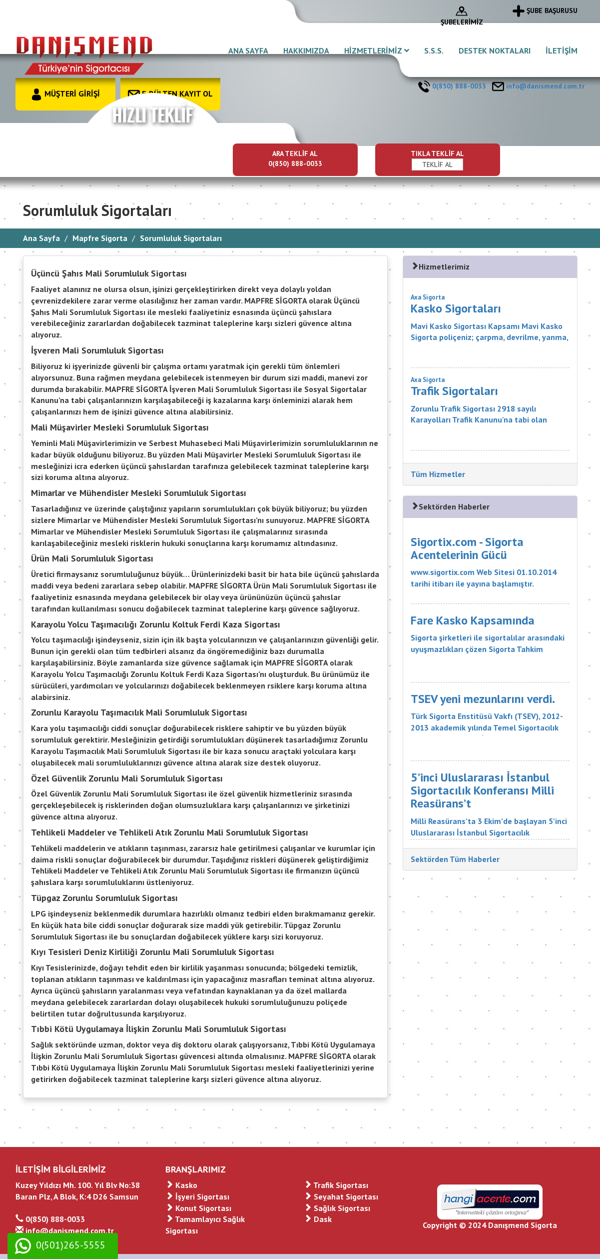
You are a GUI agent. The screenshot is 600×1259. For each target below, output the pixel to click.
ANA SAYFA (248, 51)
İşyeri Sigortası (197, 1197)
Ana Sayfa (41, 238)
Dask (318, 1219)
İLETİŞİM (562, 51)
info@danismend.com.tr (538, 86)
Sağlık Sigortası (337, 1208)
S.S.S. (434, 51)
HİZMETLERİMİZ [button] (376, 51)
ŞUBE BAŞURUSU (545, 10)
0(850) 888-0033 (452, 86)
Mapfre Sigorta (99, 238)
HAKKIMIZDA (306, 51)
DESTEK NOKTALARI (495, 51)
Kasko (181, 1185)
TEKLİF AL (437, 164)
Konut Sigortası (198, 1208)
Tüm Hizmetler (438, 474)
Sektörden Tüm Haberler (455, 859)
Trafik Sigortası (336, 1185)
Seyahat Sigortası (341, 1197)
